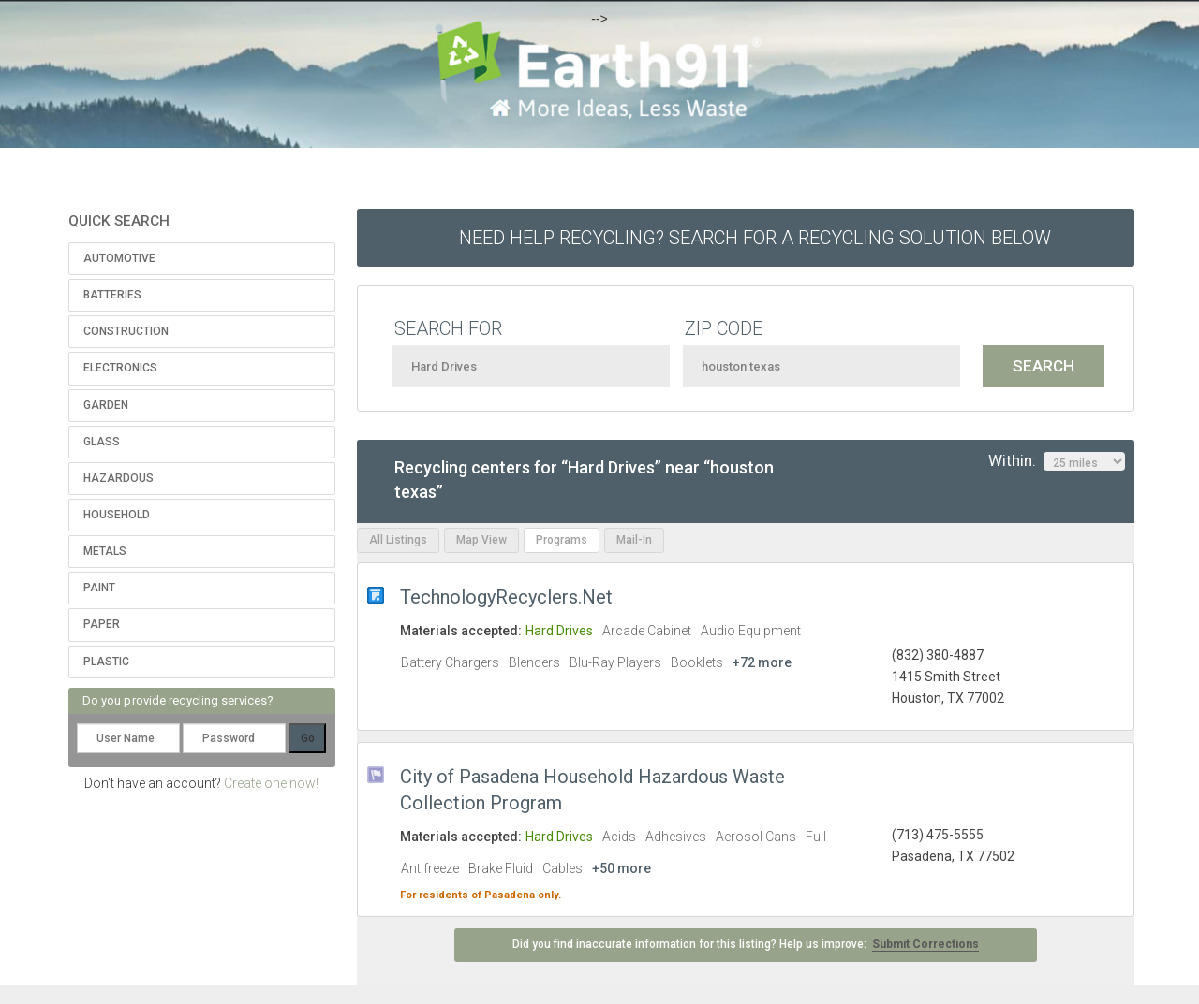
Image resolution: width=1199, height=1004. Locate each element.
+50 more (621, 868)
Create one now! (271, 783)
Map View (481, 539)
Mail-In (634, 539)
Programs (561, 539)
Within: (1056, 461)
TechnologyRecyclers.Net (506, 597)
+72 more (762, 662)
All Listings (398, 539)
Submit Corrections (925, 944)
